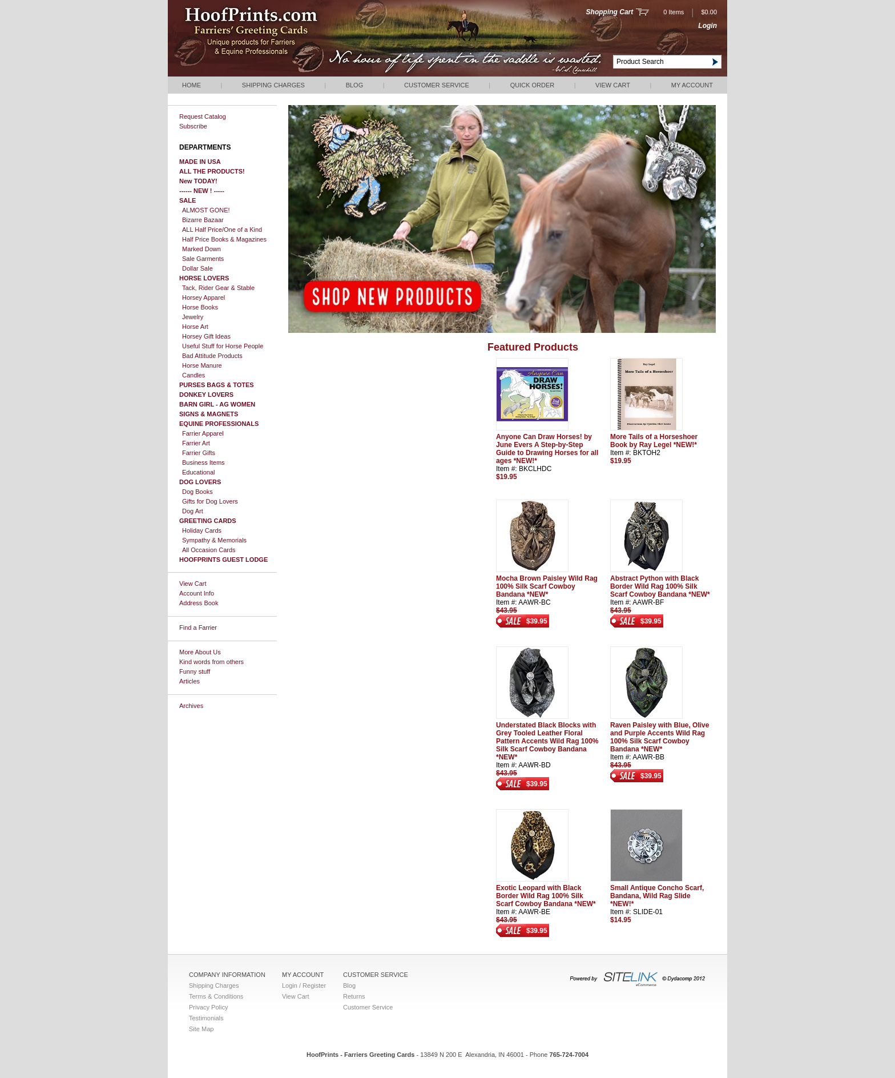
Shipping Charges (273, 85)
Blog (355, 85)
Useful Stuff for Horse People (222, 346)
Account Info (196, 593)
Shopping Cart (610, 12)
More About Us (200, 652)
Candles (193, 375)
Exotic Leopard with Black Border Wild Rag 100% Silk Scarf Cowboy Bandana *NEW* (546, 896)
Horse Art (195, 326)
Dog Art (192, 511)
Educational (198, 472)
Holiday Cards (201, 530)
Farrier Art (196, 443)
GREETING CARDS (207, 520)
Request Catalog (202, 116)
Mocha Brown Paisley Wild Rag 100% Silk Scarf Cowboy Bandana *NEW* (547, 586)
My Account (692, 85)
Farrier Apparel (203, 433)
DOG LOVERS (200, 481)
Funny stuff (194, 671)
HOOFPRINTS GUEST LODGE (223, 559)
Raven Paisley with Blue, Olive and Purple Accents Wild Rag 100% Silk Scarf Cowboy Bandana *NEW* (659, 737)
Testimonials (206, 1018)
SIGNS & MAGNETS (208, 414)
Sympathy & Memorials (214, 540)
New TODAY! (198, 181)
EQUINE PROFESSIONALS (219, 423)
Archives (191, 705)
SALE (187, 200)
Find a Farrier (198, 627)
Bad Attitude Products (212, 355)
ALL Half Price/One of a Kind (222, 229)
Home (191, 85)
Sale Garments (203, 258)
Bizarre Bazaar (203, 219)
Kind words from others (211, 661)
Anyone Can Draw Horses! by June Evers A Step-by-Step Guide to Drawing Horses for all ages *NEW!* (547, 449)
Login (707, 26)
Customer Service (436, 85)
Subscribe (193, 126)
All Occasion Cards (209, 549)
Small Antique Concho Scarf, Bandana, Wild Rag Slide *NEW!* (657, 896)
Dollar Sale (197, 268)
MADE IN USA (200, 161)
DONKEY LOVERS (206, 394)
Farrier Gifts (198, 452)
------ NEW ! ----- (201, 190)
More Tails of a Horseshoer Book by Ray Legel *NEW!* (654, 441)
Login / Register (304, 985)
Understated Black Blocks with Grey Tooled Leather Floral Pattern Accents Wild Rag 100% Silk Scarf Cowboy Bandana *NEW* (547, 741)
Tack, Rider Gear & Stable (218, 287)
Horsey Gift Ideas (206, 336)
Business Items (203, 462)
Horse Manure (202, 365)
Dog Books (197, 491)
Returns (354, 996)
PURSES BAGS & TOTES (216, 384)
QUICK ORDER (532, 85)
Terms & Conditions (216, 996)
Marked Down (201, 249)
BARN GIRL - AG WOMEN (217, 404)
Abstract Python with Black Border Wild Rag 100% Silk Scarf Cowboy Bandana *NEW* (660, 586)
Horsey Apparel (203, 297)
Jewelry (192, 316)
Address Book (198, 603)
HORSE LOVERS (204, 278)
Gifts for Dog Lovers (210, 501)
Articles (189, 681)
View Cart (612, 85)
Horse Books (200, 307)
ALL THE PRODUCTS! (212, 171)
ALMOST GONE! (206, 210)
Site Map (201, 1028)
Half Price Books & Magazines (224, 239)
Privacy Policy (208, 1007)
